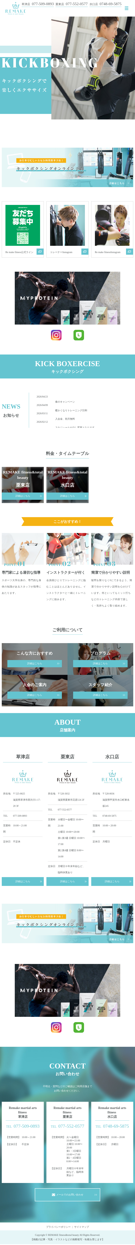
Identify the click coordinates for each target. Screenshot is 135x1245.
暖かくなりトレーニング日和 (71, 411)
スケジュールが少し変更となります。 (76, 428)
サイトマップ (81, 1227)
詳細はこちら (22, 881)
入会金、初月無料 (65, 419)
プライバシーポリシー (58, 1227)
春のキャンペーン (65, 402)
